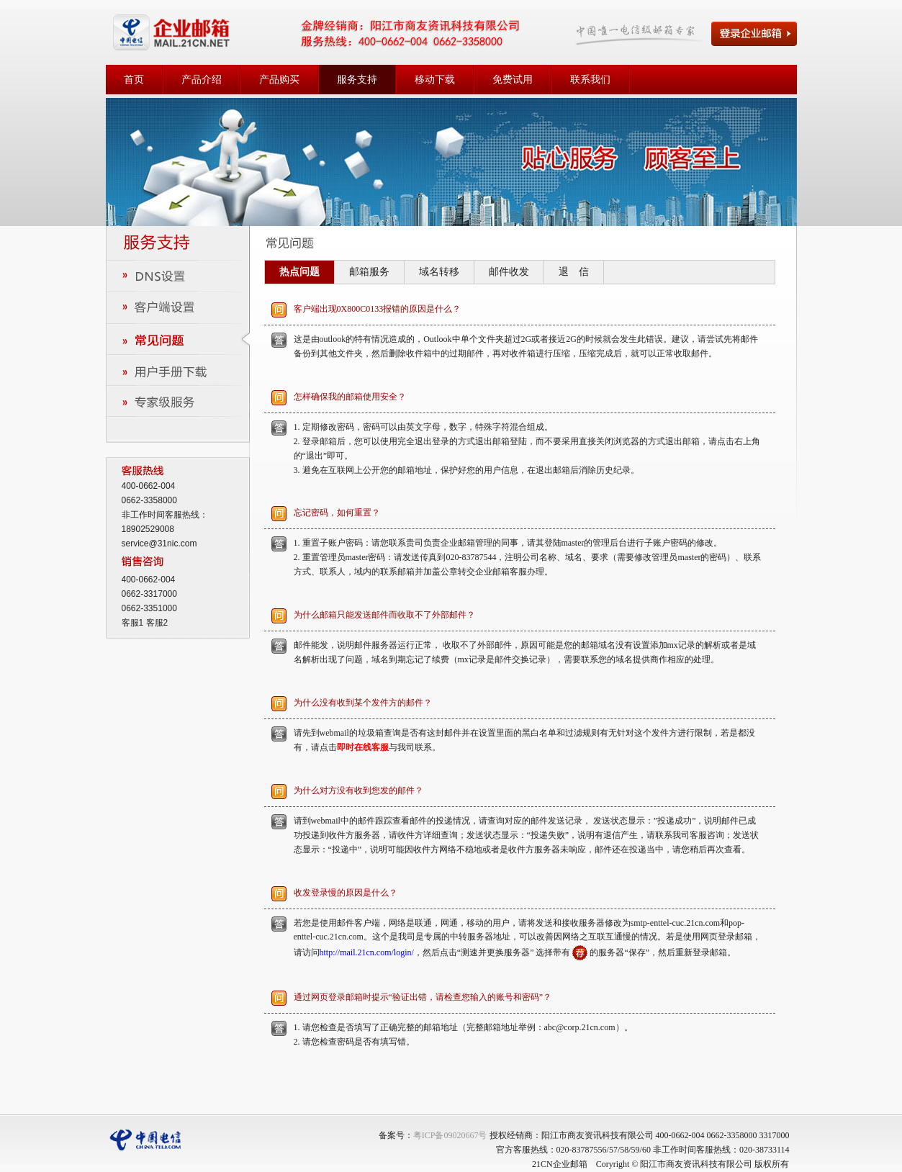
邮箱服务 (369, 271)
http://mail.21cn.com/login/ (367, 952)
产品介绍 (201, 79)
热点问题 (299, 271)
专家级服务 (178, 400)
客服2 (157, 623)
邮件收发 (509, 271)
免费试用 (512, 79)
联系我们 (590, 79)
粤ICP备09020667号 (450, 1135)
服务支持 (357, 79)
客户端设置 (178, 307)
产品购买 (279, 79)
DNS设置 (178, 276)
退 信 (574, 271)
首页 (134, 79)
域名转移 (439, 271)
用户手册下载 (178, 369)
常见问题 (178, 338)
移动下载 (435, 79)
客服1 (133, 623)
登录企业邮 (754, 34)
